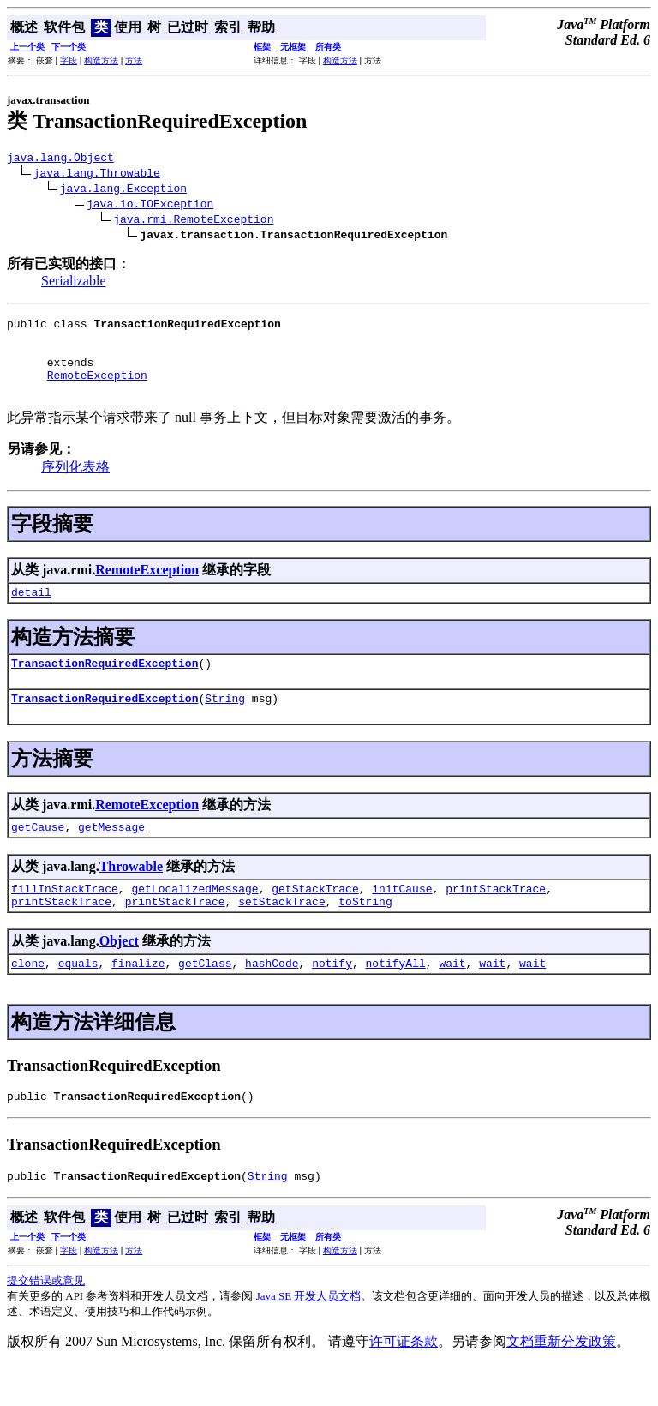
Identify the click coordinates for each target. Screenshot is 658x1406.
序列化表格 (75, 485)
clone (28, 998)
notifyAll (396, 998)
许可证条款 (403, 1382)
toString (365, 934)
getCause (37, 854)
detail (31, 612)
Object (119, 974)
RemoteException (97, 390)
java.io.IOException (150, 205)
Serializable (73, 283)
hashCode (271, 998)
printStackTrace (496, 919)
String (225, 723)
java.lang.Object (60, 159)
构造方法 (101, 60)
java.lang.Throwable (96, 175)
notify (332, 998)
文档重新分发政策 (561, 1382)
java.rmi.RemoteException (193, 221)
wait (452, 998)
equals (78, 998)
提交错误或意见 (46, 1321)
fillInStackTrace (64, 919)
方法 (133, 60)
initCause (402, 919)
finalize (137, 998)
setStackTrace (281, 934)
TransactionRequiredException (104, 686)
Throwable (131, 894)
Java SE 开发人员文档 (309, 1337)
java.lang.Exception (123, 190)
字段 (68, 60)
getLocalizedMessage (194, 919)
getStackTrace (315, 919)
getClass (204, 998)
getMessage (111, 854)
